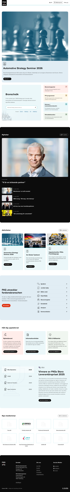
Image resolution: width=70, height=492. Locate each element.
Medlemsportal (58, 2)
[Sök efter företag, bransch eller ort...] (21, 107)
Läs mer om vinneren (45, 400)
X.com (55, 470)
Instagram (56, 468)
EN (50, 2)
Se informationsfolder (32, 351)
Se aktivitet (8, 264)
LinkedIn (56, 466)
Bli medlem (6, 305)
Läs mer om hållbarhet (54, 351)
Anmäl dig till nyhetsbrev (10, 351)
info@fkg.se (18, 482)
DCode (20, 488)
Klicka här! (7, 79)
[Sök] (35, 107)
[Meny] (66, 2)
